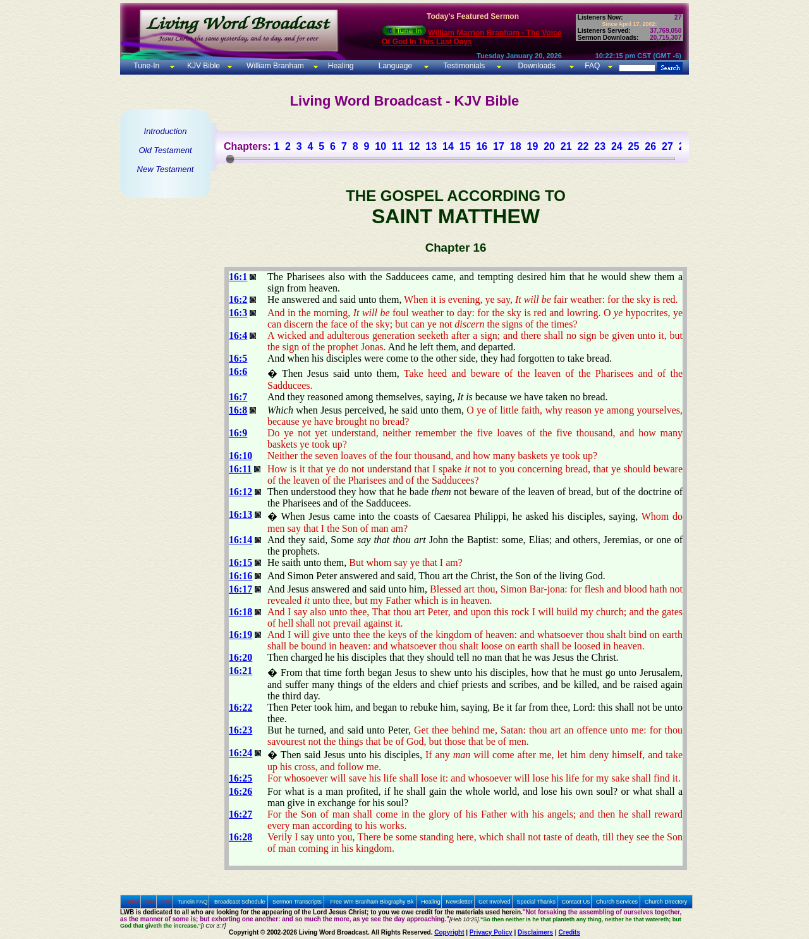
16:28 (240, 837)
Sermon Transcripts (297, 902)
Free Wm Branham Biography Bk (372, 902)
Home (132, 902)
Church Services (617, 902)
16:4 (238, 335)
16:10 (240, 455)
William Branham (274, 65)
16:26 (240, 791)
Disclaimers (535, 932)
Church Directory (666, 902)
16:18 (240, 611)
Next (167, 902)
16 (481, 146)
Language (394, 65)
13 (431, 146)
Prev (150, 902)
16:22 (240, 707)
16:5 (238, 358)
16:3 (238, 312)
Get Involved (494, 902)
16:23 (240, 730)
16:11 (240, 468)
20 (549, 146)
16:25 (240, 778)
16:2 (238, 299)
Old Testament (165, 150)
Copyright (449, 932)
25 (634, 146)
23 (599, 146)
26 (650, 146)
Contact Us (576, 902)
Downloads (537, 65)
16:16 (240, 575)
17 (498, 146)
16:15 (240, 562)
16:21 (240, 670)
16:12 (240, 491)
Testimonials (464, 65)
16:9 (238, 432)
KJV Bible (202, 65)
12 (414, 146)
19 (532, 146)
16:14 (240, 539)
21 (566, 146)
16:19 (240, 634)
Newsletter (459, 902)
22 (583, 146)
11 (397, 146)
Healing (339, 65)
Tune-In (146, 65)
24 (617, 146)
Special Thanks (536, 902)
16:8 (238, 410)
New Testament (165, 169)
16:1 (238, 276)
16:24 (240, 752)
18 (515, 146)
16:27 (240, 814)
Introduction (165, 131)
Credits (569, 932)
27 (667, 146)
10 (380, 146)
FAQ (592, 65)
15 (465, 146)
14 (448, 146)
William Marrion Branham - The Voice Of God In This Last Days (471, 37)
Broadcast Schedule (239, 902)
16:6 (238, 371)
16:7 (238, 396)
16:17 (240, 589)
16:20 (240, 657)
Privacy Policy (491, 932)
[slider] (230, 158)
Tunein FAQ (193, 902)
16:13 (240, 514)
